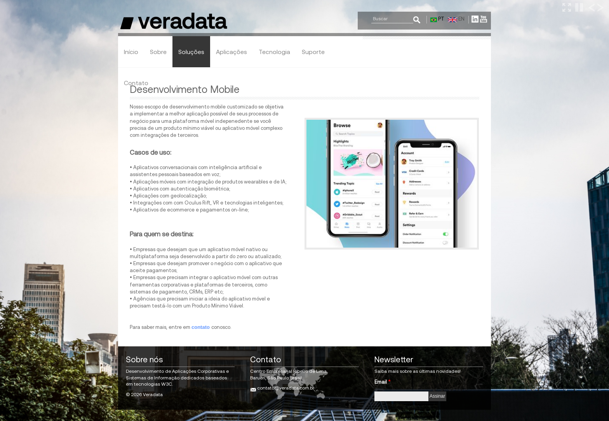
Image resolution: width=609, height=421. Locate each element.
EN (456, 19)
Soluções (191, 51)
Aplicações (231, 51)
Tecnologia (274, 51)
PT (437, 19)
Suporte (313, 51)
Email (382, 382)
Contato (136, 82)
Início (131, 51)
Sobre (158, 51)
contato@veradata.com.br (285, 388)
